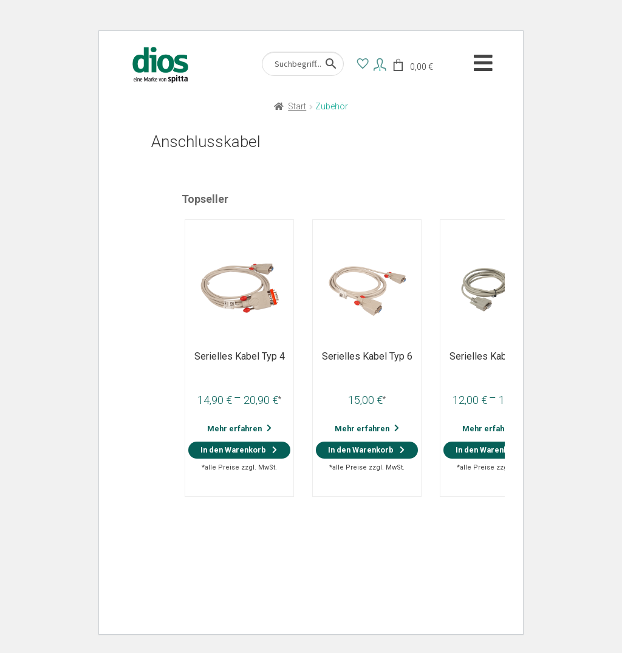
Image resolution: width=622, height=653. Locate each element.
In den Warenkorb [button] (361, 449)
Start (297, 106)
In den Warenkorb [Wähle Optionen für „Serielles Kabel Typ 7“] (488, 449)
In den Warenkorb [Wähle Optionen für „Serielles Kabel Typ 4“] (233, 449)
